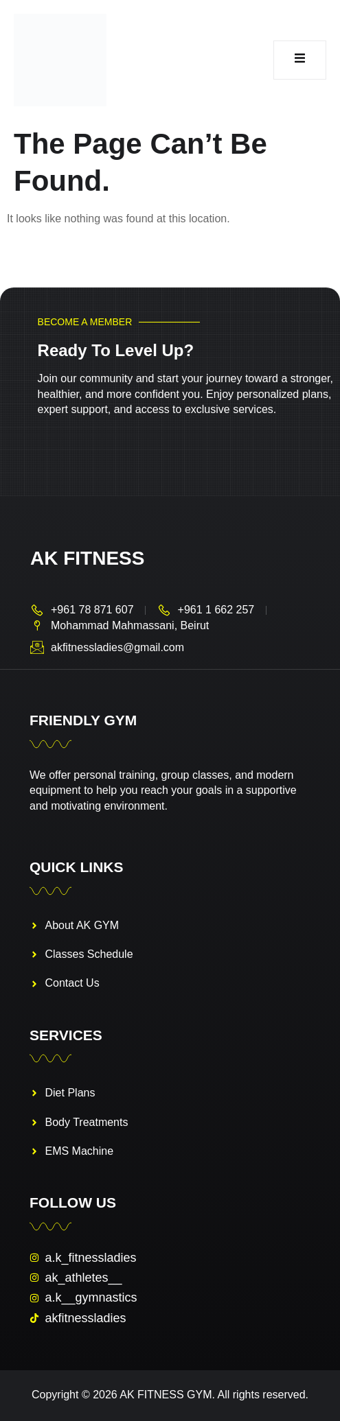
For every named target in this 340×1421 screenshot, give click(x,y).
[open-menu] (299, 60)
